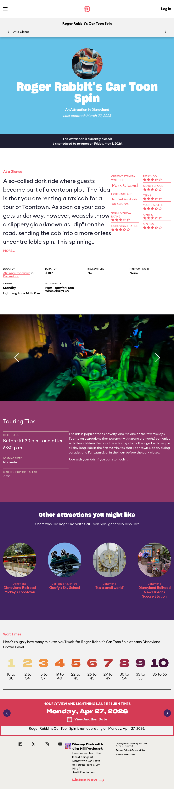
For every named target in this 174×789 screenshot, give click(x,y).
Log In (166, 9)
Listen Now (89, 780)
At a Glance (21, 32)
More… (9, 251)
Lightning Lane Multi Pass (21, 293)
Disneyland (100, 109)
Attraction (78, 109)
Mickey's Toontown (16, 273)
